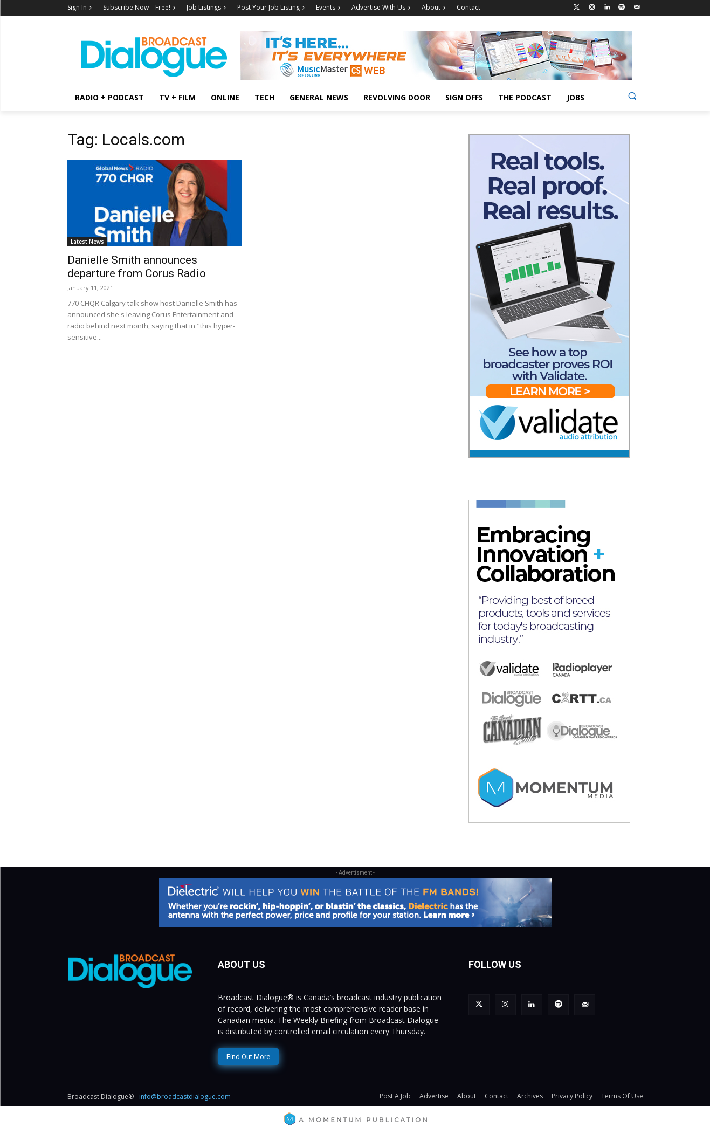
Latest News (87, 241)
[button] (632, 96)
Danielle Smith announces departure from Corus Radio (136, 266)
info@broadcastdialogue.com (185, 1096)
